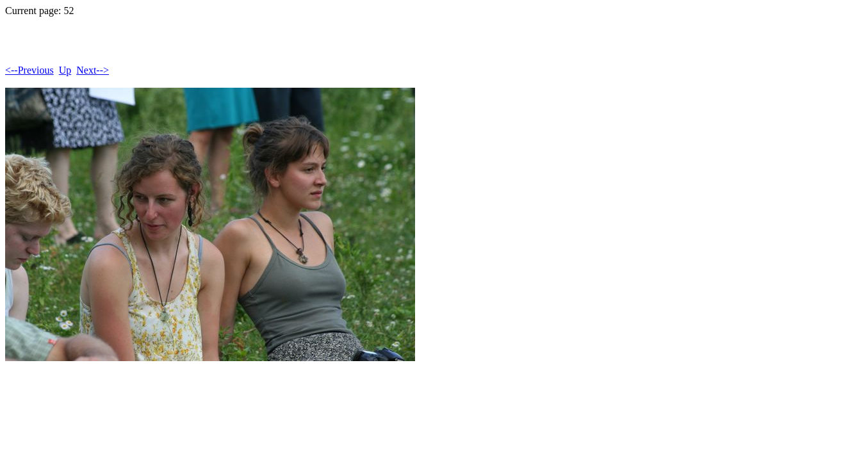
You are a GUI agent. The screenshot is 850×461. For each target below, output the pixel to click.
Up (65, 70)
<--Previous (29, 70)
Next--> (92, 70)
